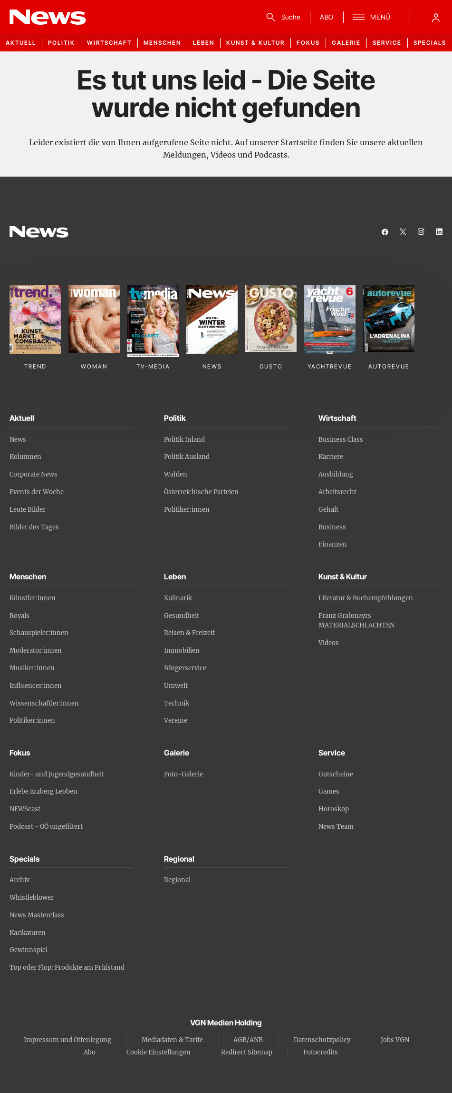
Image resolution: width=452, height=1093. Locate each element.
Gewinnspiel (29, 950)
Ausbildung (335, 474)
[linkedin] (439, 232)
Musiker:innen (32, 668)
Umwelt (176, 686)
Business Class (340, 440)
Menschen (162, 42)
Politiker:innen (187, 510)
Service (387, 42)
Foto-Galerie (183, 774)
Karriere (330, 457)
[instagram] (421, 232)
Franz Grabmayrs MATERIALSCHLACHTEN (356, 621)
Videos (328, 643)
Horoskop (333, 809)
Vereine (175, 720)
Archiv (19, 880)
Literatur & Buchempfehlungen (365, 598)
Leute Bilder (28, 510)
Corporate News (34, 474)
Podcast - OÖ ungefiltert (46, 827)
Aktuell (21, 42)
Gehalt (328, 510)
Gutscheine (335, 774)
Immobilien (182, 650)
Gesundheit (181, 616)
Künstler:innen (33, 598)
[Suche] (281, 17)
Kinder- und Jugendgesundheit (57, 774)
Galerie (346, 42)
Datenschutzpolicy (322, 1040)
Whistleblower (32, 898)
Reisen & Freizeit (189, 633)
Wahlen (175, 474)
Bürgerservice (185, 668)
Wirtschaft (109, 42)
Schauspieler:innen (39, 633)
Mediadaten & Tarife (172, 1040)
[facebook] (385, 232)
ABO (327, 17)
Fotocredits (320, 1052)
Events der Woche (37, 492)
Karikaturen (28, 933)
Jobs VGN (395, 1040)
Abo (90, 1052)
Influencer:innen (36, 686)
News (18, 440)
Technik (176, 703)
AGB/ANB (248, 1040)
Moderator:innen (36, 650)
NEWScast (25, 809)
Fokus (308, 42)
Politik (61, 42)
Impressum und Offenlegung (67, 1040)
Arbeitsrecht (337, 492)
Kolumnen (25, 457)
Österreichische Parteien (201, 492)
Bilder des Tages (34, 527)
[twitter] (403, 232)
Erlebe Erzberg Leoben (43, 791)
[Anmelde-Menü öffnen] (435, 17)
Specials (430, 42)
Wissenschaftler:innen (44, 703)
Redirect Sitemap (246, 1052)
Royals (19, 616)
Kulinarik (178, 598)
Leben (203, 42)
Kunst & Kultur (255, 42)
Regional (177, 880)
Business (332, 527)
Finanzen (332, 544)
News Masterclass (37, 915)
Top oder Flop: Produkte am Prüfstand (67, 968)
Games (328, 791)
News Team (336, 827)
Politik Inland (184, 440)
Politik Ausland (187, 457)
